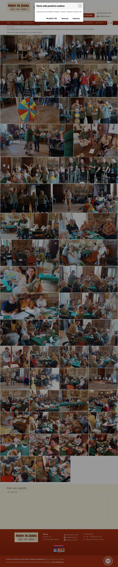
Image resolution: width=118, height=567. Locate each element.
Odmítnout (76, 18)
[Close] (80, 5)
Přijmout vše (51, 18)
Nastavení (65, 18)
